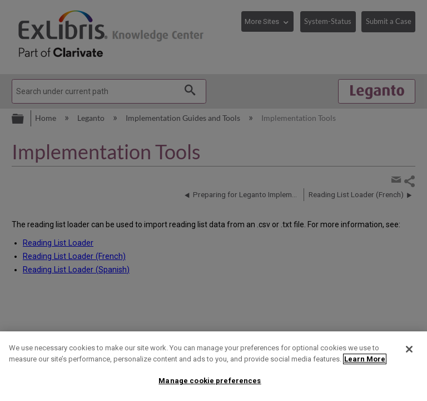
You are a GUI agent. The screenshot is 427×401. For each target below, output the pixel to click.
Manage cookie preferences (209, 380)
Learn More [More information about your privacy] (364, 359)
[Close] (409, 349)
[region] (213, 366)
